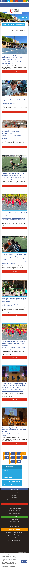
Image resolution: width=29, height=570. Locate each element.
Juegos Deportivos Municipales (18, 61)
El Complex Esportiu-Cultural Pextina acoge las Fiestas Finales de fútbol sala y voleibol (14, 429)
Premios (14, 537)
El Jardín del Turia (14, 519)
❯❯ (19, 461)
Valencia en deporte (14, 529)
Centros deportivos (14, 523)
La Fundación (14, 489)
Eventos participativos (14, 510)
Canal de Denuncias (14, 543)
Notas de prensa (6, 63)
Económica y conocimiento (14, 535)
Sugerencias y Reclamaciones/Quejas (14, 499)
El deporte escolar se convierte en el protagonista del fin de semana (13, 174)
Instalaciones (14, 516)
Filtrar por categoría (23, 27)
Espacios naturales (14, 526)
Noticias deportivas (10, 103)
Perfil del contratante (14, 540)
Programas (14, 495)
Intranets (14, 497)
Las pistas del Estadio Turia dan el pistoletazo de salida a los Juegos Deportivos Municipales (12, 57)
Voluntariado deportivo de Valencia (14, 532)
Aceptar (24, 561)
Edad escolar (14, 512)
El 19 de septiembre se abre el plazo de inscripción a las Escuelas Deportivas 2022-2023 (13, 343)
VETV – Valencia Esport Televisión (12, 481)
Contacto (14, 501)
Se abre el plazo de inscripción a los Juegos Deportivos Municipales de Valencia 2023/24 (12, 131)
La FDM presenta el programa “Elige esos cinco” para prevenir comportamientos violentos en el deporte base (14, 385)
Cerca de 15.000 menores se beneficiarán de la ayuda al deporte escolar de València (14, 214)
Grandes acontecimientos (14, 513)
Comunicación (8, 466)
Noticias (12, 63)
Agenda (14, 504)
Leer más (14, 71)
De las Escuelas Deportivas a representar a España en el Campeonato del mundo (14, 99)
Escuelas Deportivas (16, 218)
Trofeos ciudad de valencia (14, 508)
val (3, 1)
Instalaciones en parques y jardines (14, 524)
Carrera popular (14, 506)
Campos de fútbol (14, 521)
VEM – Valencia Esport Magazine (11, 484)
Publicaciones (7, 474)
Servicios (14, 494)
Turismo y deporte (14, 534)
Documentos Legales (14, 492)
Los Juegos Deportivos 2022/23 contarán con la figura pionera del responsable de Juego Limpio (14, 299)
